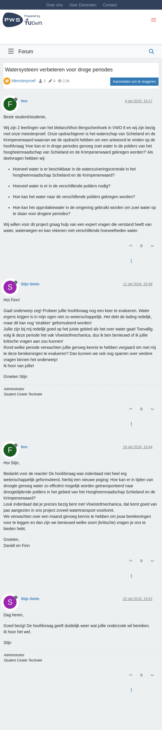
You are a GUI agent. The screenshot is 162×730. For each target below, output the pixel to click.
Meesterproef (23, 80)
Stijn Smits (30, 284)
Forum (25, 51)
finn (24, 101)
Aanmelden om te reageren (134, 82)
